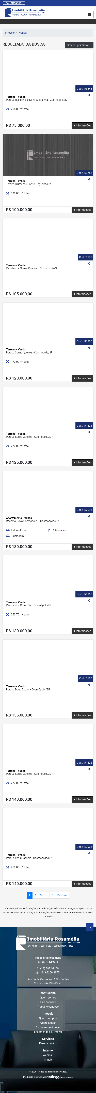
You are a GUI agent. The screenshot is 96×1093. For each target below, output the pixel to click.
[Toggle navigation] (14, 3)
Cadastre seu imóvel (48, 1027)
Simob (48, 1059)
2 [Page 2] (35, 895)
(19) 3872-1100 (48, 968)
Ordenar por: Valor (78, 45)
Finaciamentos (48, 1043)
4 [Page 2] (46, 895)
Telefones (13, 3)
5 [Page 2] (52, 895)
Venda (23, 32)
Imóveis (10, 32)
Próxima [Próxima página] (62, 895)
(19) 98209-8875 (48, 972)
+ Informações (82, 125)
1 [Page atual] (29, 895)
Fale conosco (48, 1002)
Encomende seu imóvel (48, 1031)
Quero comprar (48, 1018)
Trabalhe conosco (48, 1006)
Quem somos (48, 997)
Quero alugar (48, 1022)
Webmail (48, 1055)
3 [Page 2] (41, 895)
